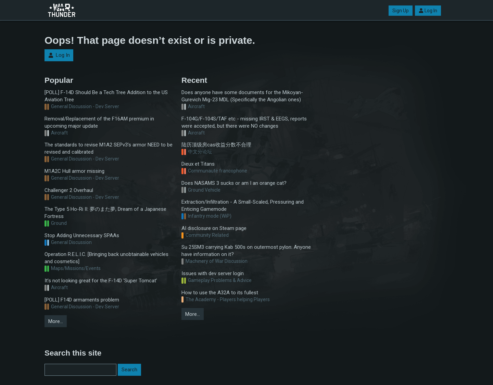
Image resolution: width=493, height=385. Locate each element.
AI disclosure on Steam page (213, 228)
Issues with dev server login (212, 273)
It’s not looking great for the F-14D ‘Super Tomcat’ (101, 281)
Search (129, 370)
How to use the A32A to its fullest (219, 293)
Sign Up (400, 10)
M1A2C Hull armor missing (74, 171)
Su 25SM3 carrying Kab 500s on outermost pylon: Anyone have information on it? (246, 250)
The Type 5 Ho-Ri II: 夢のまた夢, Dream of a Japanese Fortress (105, 212)
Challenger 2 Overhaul (69, 190)
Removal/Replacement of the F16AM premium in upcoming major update (99, 122)
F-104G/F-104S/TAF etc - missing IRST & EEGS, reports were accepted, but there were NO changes (244, 122)
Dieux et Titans (198, 164)
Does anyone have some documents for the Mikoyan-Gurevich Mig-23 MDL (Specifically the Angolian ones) (242, 96)
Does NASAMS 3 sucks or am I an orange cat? (234, 183)
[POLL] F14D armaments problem (82, 300)
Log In (428, 10)
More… (55, 321)
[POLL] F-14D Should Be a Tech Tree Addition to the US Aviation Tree (106, 96)
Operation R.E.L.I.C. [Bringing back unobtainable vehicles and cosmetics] (106, 258)
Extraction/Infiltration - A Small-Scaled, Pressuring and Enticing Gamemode (242, 205)
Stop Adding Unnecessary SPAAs (82, 235)
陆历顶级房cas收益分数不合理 (216, 145)
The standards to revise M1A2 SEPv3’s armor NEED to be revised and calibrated (109, 148)
